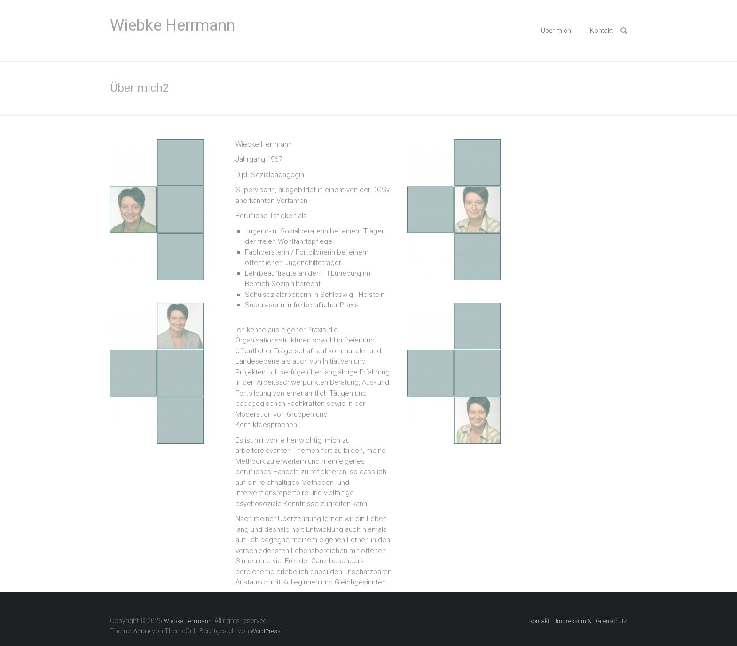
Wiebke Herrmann (172, 25)
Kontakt (601, 30)
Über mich (556, 30)
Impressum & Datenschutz (591, 620)
